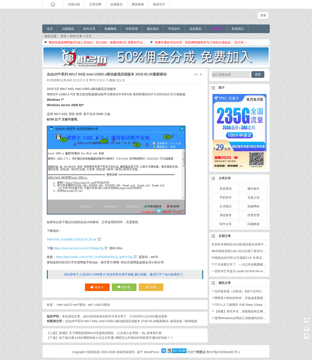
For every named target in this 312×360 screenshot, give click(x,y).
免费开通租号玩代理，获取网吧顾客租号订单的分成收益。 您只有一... (200, 42)
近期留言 (116, 4)
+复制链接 (189, 321)
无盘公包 (253, 197)
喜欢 (96, 287)
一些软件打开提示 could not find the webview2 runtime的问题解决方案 (258, 271)
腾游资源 (138, 4)
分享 (151, 287)
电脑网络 (110, 28)
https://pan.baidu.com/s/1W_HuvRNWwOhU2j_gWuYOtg (96, 257)
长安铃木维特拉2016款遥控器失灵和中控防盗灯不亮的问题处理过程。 (258, 244)
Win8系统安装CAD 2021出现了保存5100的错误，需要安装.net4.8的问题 (260, 251)
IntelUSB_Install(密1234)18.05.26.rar (74, 239)
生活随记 (225, 206)
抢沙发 (125, 287)
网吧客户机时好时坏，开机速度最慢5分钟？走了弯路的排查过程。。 (259, 298)
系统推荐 (225, 215)
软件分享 (89, 28)
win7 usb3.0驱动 (99, 304)
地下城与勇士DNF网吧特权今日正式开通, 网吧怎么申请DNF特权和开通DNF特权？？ (116, 337)
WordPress (151, 352)
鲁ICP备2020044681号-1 (223, 352)
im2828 (91, 316)
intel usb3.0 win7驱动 (71, 304)
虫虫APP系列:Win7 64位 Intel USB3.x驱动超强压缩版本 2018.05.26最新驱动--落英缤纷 (123, 321)
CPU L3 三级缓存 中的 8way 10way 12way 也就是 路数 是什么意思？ (259, 304)
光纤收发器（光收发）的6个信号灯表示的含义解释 (247, 291)
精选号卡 (159, 4)
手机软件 (174, 28)
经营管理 (132, 28)
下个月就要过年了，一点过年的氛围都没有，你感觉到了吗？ (252, 264)
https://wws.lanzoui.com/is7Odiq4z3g (81, 248)
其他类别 (195, 28)
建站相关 (153, 28)
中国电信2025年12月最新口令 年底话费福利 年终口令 (247, 257)
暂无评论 (99, 80)
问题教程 (68, 28)
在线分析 (74, 4)
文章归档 (95, 4)
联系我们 (238, 28)
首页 (50, 28)
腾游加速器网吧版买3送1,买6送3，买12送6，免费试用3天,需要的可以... (95, 42)
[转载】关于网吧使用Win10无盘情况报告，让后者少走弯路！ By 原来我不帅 (110, 333)
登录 (263, 15)
